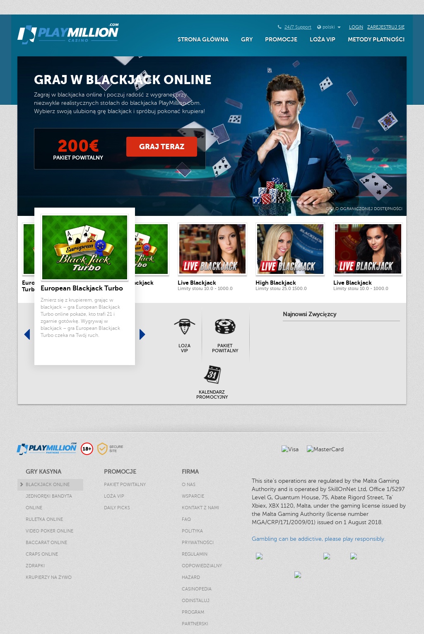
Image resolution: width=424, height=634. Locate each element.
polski (332, 27)
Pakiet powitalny (225, 348)
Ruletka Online (44, 519)
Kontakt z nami (200, 508)
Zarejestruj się (386, 27)
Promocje (281, 39)
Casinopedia (197, 589)
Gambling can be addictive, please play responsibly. (318, 539)
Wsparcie (193, 496)
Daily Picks (117, 508)
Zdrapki (35, 566)
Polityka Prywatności (198, 536)
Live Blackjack (197, 282)
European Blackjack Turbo (82, 288)
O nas (188, 484)
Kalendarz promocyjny (212, 395)
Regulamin (194, 554)
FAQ (186, 519)
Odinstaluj (196, 600)
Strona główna (203, 39)
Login (356, 27)
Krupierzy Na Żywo (49, 577)
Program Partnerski (195, 618)
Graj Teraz (161, 146)
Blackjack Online (48, 484)
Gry (247, 39)
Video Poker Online (49, 531)
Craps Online (42, 554)
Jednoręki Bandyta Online (49, 502)
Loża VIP (322, 39)
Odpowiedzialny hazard (202, 571)
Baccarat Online (46, 542)
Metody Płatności (376, 39)
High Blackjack (275, 282)
